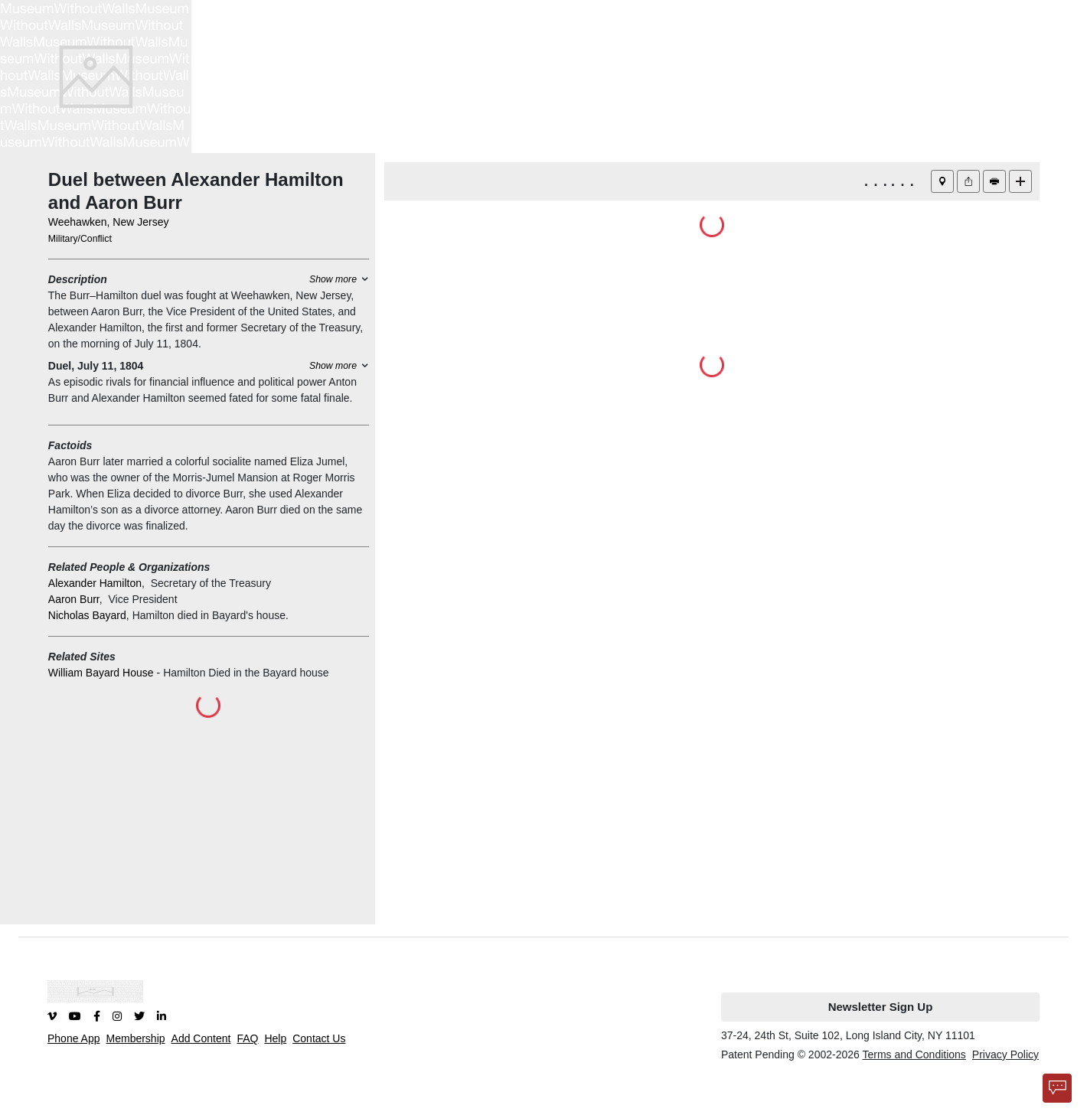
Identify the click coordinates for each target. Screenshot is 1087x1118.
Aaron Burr (74, 599)
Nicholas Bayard (87, 615)
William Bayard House (101, 673)
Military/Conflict (80, 238)
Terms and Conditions (913, 1054)
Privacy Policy (1005, 1054)
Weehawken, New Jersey (108, 222)
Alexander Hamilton (95, 583)
